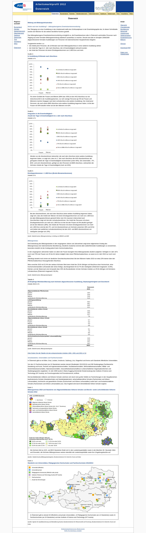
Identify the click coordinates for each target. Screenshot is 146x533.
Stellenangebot (126, 35)
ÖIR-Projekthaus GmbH (73, 530)
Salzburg (103, 13)
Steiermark (111, 13)
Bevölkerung (125, 29)
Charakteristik (125, 27)
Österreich (55, 13)
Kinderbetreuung (126, 37)
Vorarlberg (124, 13)
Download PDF (126, 48)
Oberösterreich (94, 13)
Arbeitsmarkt (125, 33)
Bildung (123, 39)
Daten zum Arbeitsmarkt (125, 53)
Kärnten (72, 13)
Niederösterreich (82, 13)
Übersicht (124, 25)
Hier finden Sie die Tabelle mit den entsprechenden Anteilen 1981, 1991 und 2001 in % (57, 353)
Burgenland (64, 13)
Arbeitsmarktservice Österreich (73, 529)
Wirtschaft (124, 31)
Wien (131, 13)
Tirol (118, 13)
